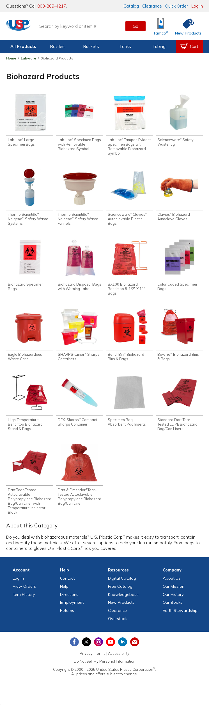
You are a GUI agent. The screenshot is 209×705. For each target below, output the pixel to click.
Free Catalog (120, 590)
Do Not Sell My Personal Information (104, 665)
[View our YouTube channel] (110, 646)
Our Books (172, 606)
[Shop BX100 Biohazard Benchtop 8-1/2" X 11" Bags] (129, 268)
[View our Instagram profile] (98, 646)
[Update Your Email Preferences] (134, 646)
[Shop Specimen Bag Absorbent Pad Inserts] (129, 403)
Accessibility (118, 657)
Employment (72, 606)
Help (64, 590)
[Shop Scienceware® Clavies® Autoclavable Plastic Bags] (129, 198)
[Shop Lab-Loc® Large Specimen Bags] (29, 120)
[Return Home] (22, 27)
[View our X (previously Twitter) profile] (86, 646)
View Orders (24, 590)
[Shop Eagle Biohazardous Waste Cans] (29, 337)
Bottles (57, 46)
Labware (28, 58)
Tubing (159, 46)
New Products (121, 606)
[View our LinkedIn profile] (122, 646)
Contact (67, 582)
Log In (197, 6)
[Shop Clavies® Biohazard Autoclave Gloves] (179, 195)
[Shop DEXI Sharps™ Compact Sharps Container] (79, 403)
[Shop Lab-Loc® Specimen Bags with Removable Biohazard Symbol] (79, 122)
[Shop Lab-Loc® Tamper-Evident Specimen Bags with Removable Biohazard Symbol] (129, 125)
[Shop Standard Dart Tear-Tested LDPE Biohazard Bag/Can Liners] (179, 405)
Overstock (117, 622)
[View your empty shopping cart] (189, 46)
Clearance (152, 6)
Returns (67, 614)
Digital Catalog (122, 582)
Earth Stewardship (180, 614)
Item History (24, 598)
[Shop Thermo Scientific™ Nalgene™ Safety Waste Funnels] (79, 198)
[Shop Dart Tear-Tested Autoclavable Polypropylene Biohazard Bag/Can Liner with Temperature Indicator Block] (29, 483)
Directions (69, 598)
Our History (173, 598)
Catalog (131, 6)
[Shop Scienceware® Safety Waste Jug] (179, 120)
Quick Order (176, 6)
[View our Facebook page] (74, 646)
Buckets (91, 46)
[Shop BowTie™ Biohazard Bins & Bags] (179, 337)
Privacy (86, 657)
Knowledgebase (123, 598)
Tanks (125, 46)
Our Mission (173, 590)
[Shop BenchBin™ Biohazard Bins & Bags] (129, 337)
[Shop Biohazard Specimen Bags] (29, 266)
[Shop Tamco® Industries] (161, 26)
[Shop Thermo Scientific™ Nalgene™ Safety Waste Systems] (29, 198)
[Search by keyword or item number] (83, 26)
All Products (23, 46)
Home (11, 58)
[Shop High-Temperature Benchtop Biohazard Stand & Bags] (29, 405)
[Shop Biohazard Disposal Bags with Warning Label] (79, 266)
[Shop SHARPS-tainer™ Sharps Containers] (79, 337)
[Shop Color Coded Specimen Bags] (179, 266)
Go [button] (135, 26)
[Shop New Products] (186, 26)
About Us (171, 582)
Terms (100, 657)
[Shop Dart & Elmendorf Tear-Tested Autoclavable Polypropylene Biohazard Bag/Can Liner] (79, 478)
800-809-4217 (51, 6)
